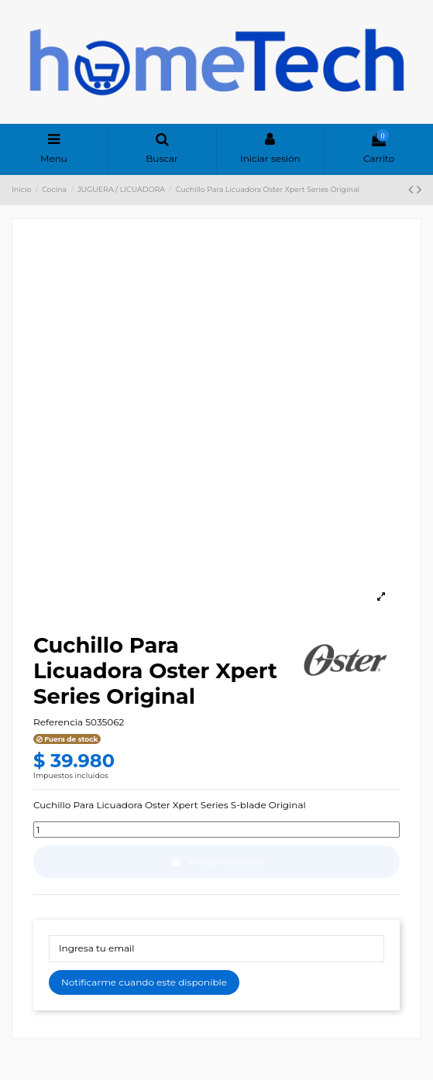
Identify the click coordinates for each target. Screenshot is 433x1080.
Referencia (58, 722)
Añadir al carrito (216, 861)
